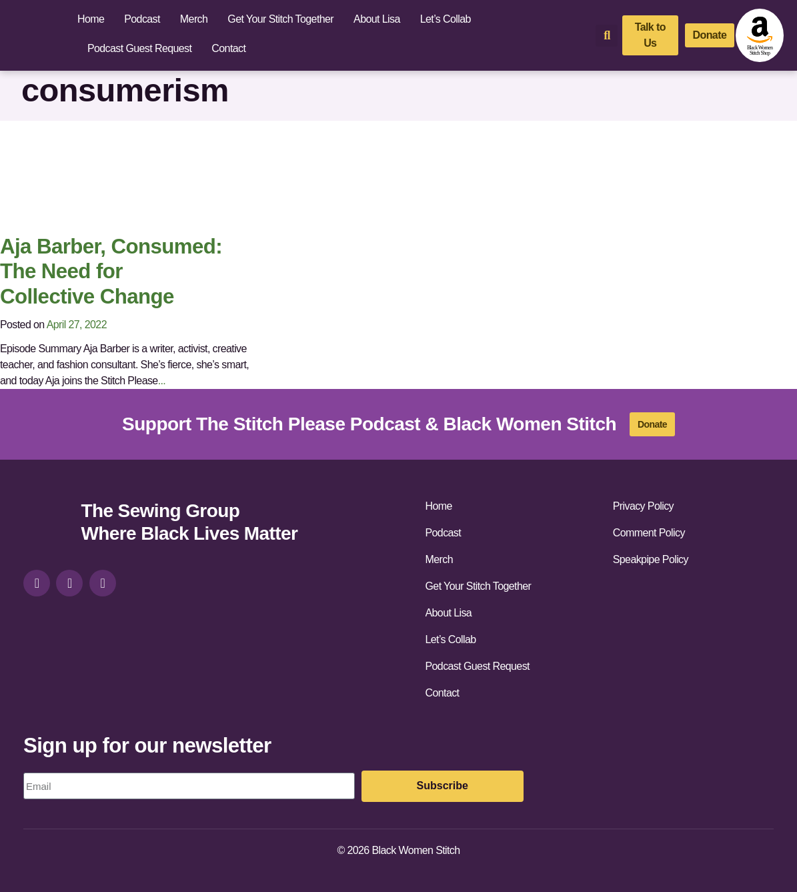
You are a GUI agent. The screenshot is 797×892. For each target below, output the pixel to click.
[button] (607, 36)
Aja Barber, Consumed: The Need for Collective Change (111, 271)
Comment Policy (649, 532)
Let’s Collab (445, 19)
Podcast (142, 19)
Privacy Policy (643, 506)
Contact (228, 48)
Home (90, 19)
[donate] (710, 35)
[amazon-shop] (760, 35)
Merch (193, 19)
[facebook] (69, 583)
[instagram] (36, 583)
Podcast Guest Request (139, 48)
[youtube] (102, 583)
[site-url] (47, 524)
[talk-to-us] (650, 35)
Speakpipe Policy (650, 559)
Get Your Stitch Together (280, 19)
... (162, 380)
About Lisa (376, 19)
